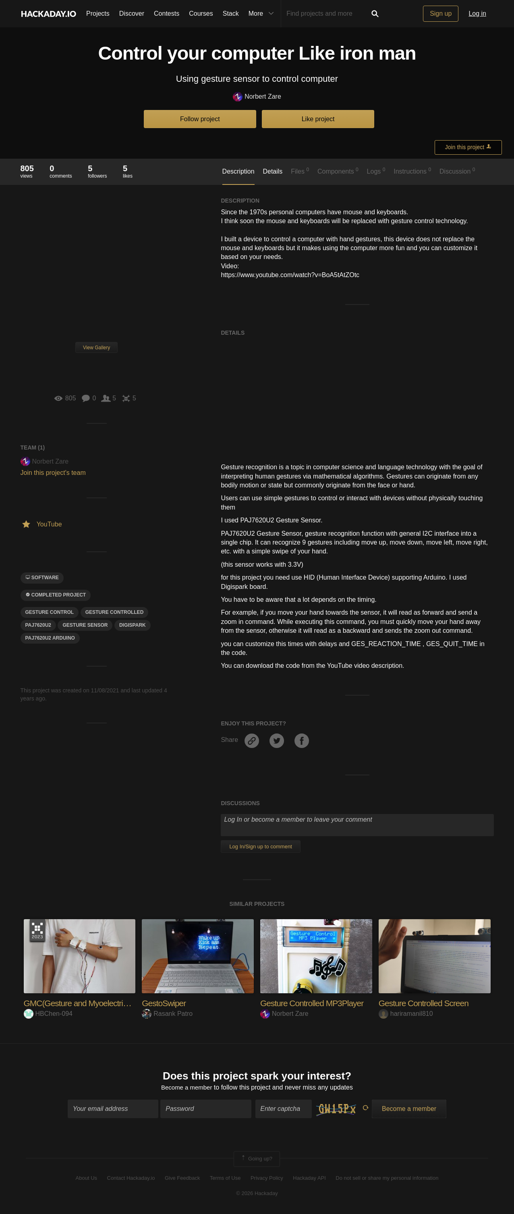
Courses (201, 13)
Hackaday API (309, 1179)
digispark (132, 625)
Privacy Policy (267, 1179)
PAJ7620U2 (38, 625)
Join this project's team (53, 472)
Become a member (187, 1088)
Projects (98, 13)
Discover (131, 13)
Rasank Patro (167, 1013)
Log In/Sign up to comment (260, 846)
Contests (166, 13)
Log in (477, 13)
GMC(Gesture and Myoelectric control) (92, 1003)
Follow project (200, 119)
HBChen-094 (48, 1013)
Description (238, 171)
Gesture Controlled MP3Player (314, 1003)
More (263, 14)
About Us (86, 1179)
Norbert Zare (257, 97)
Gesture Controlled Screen (426, 1003)
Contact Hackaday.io (131, 1179)
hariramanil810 (406, 1013)
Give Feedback (182, 1179)
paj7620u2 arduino (50, 638)
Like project (318, 119)
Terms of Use (225, 1179)
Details (272, 171)
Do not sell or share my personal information (387, 1179)
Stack (231, 13)
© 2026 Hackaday (257, 1194)
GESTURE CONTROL (49, 612)
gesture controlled (114, 612)
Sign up (441, 13)
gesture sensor (85, 625)
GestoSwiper (165, 1003)
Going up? (256, 1160)
